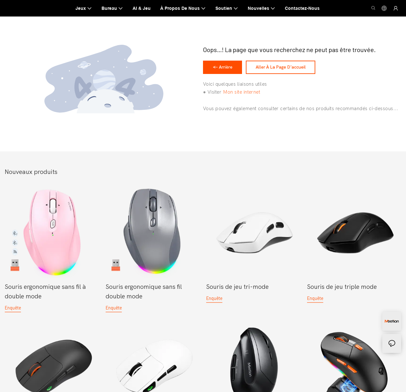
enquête (13, 310)
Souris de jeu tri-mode (237, 289)
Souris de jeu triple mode (342, 289)
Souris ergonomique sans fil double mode (144, 293)
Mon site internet (241, 94)
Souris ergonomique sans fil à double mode (45, 293)
